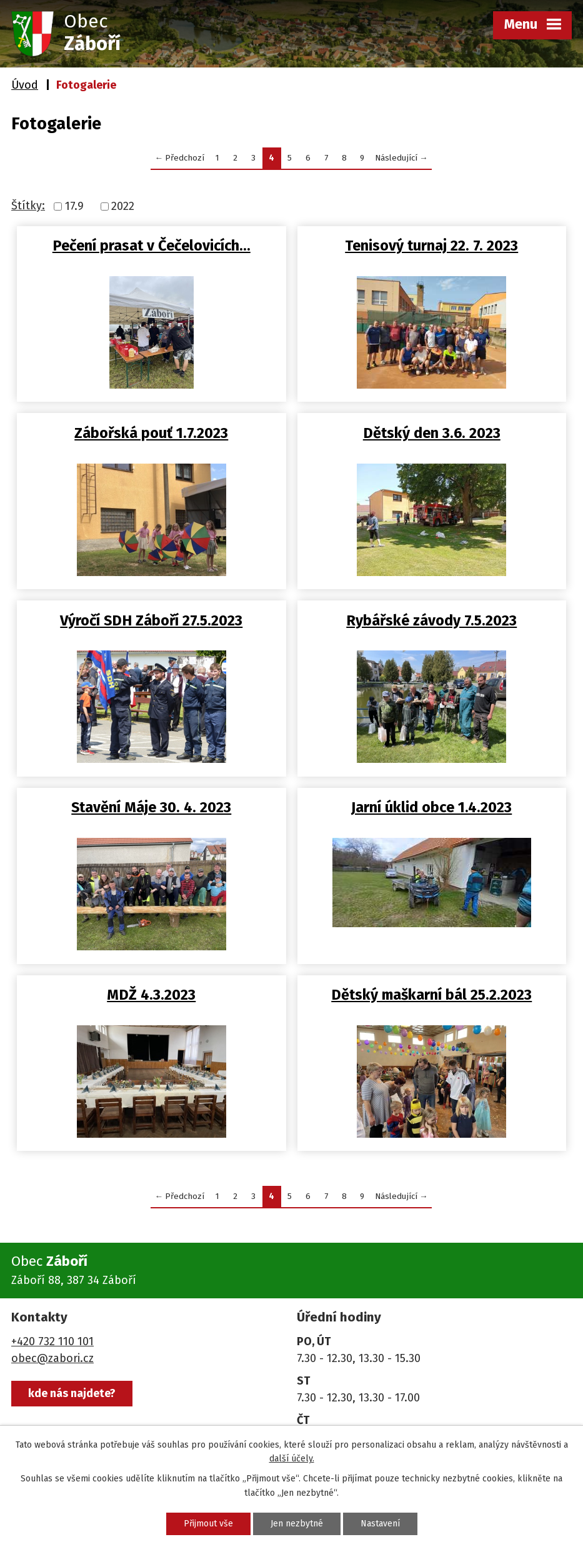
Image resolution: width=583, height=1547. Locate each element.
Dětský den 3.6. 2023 (432, 433)
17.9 (74, 206)
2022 (122, 206)
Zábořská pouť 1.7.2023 (151, 433)
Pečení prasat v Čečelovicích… (151, 245)
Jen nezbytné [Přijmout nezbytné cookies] (297, 1523)
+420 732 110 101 (52, 1341)
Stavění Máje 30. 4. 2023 (151, 807)
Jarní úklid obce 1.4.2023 (431, 807)
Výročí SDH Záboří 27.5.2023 (151, 620)
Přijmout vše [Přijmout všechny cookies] (208, 1523)
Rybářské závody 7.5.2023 (431, 620)
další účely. (291, 1458)
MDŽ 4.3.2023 (151, 994)
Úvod (24, 85)
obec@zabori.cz (52, 1358)
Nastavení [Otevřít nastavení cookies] (380, 1523)
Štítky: (28, 205)
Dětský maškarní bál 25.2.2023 (431, 994)
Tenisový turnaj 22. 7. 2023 (431, 245)
